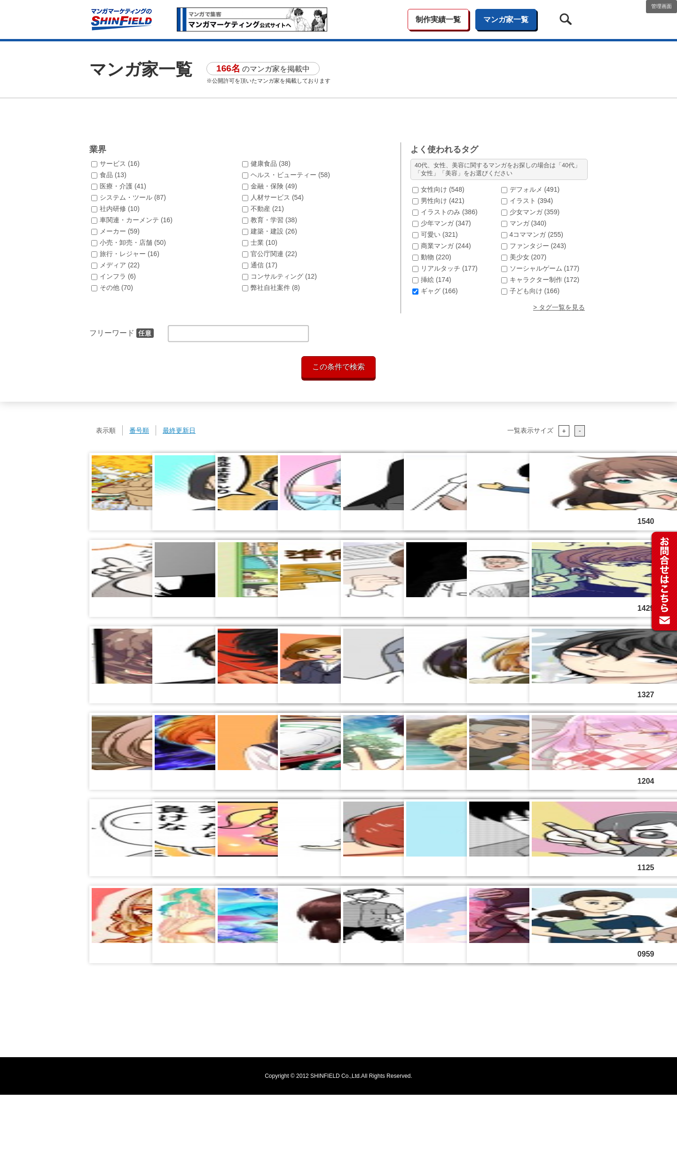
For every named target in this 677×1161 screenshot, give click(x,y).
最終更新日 (179, 496)
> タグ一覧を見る (559, 373)
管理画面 (661, 6)
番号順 (139, 496)
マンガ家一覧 (505, 19)
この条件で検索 (338, 433)
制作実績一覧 (438, 19)
